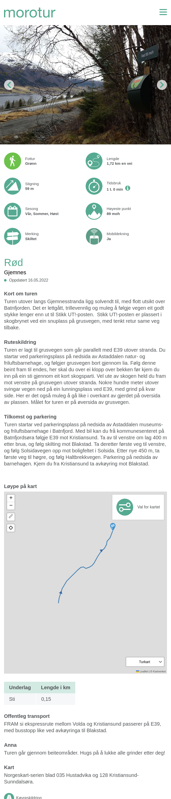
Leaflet (142, 671)
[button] (113, 527)
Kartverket (159, 671)
